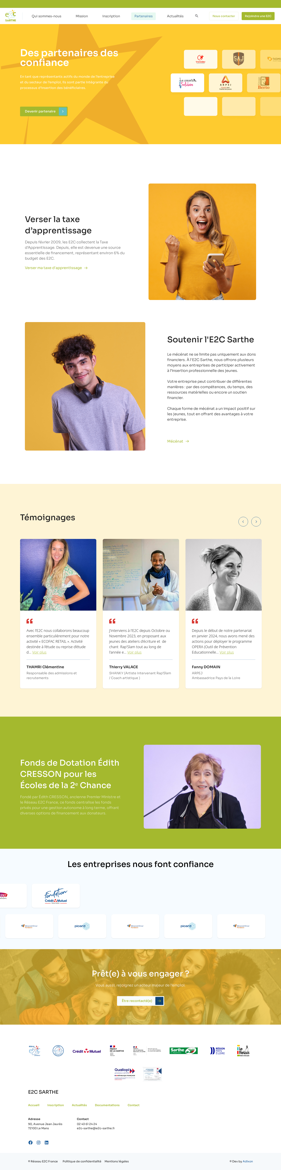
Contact (133, 1105)
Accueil (33, 1105)
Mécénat (175, 441)
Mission (82, 16)
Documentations (107, 1105)
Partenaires (143, 16)
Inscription (111, 16)
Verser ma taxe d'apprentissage (53, 268)
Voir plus (39, 652)
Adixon (248, 1161)
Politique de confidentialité (82, 1161)
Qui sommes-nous (46, 16)
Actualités (175, 16)
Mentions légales (117, 1161)
